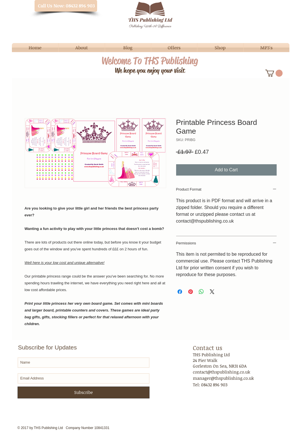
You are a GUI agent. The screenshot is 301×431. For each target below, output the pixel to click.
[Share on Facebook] (179, 291)
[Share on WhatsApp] (201, 291)
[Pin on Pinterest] (190, 291)
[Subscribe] (84, 392)
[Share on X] (212, 291)
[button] (274, 73)
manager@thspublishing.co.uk (223, 378)
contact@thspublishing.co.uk (221, 372)
